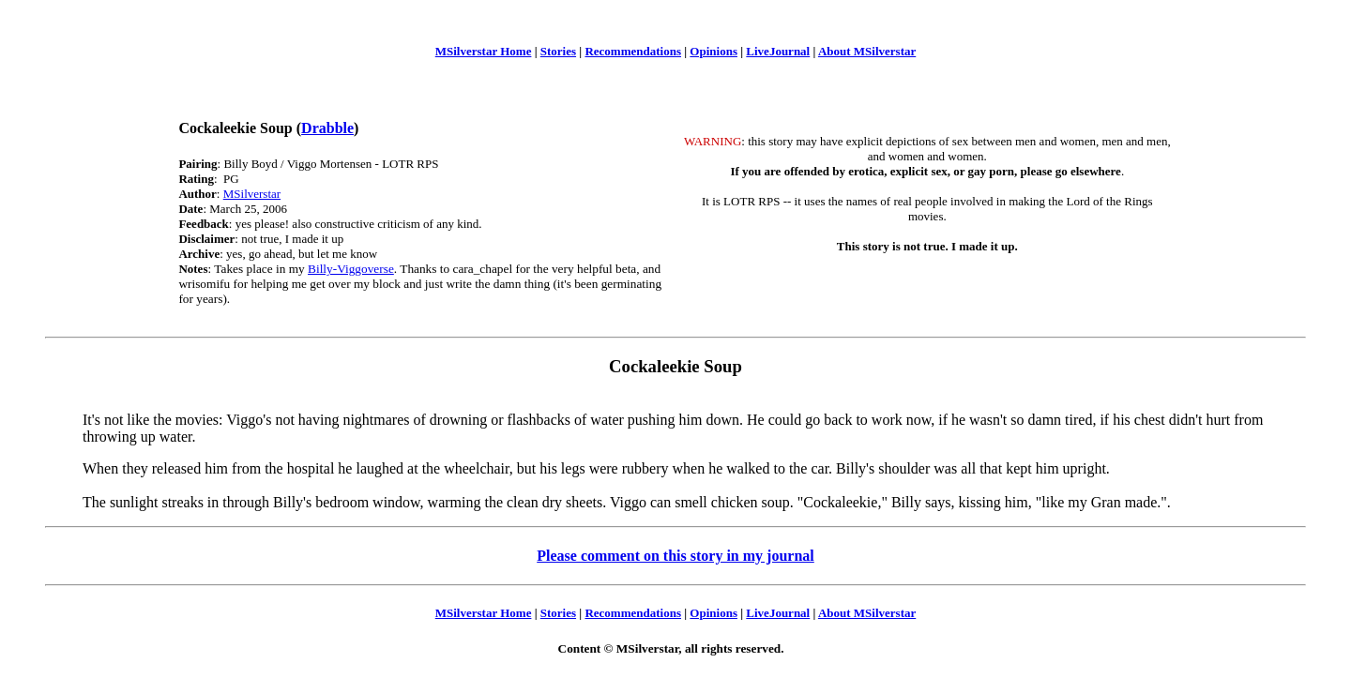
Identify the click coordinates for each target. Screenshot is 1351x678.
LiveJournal (778, 51)
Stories (558, 51)
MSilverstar (252, 194)
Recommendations (632, 51)
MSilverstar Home (483, 51)
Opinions (713, 51)
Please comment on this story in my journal (675, 556)
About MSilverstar (867, 51)
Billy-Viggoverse (351, 269)
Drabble (327, 128)
